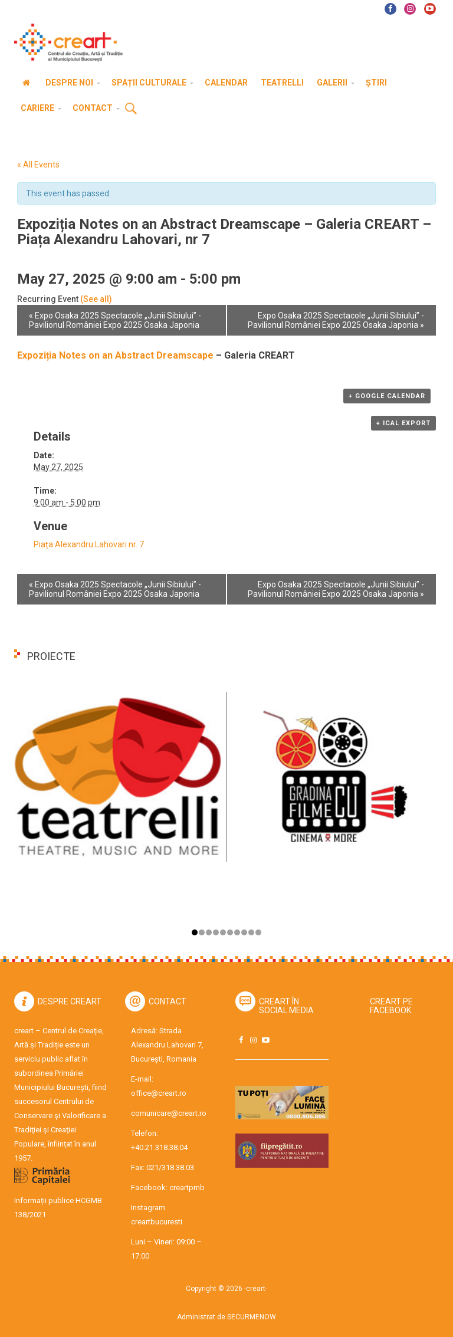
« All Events (38, 164)
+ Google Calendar (387, 396)
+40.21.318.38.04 (159, 1147)
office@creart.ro (158, 1093)
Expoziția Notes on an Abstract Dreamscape (115, 355)
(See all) (96, 299)
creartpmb (187, 1187)
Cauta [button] (130, 109)
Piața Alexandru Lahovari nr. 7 (89, 544)
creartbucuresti (156, 1221)
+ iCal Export (403, 423)
